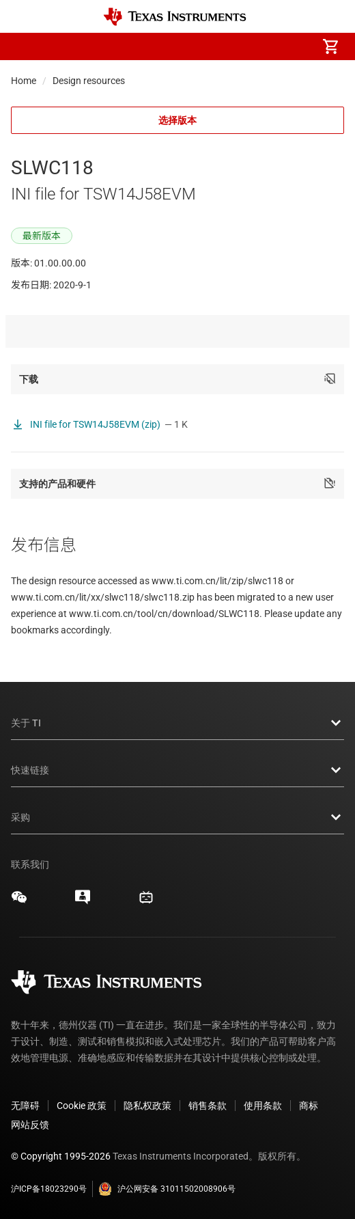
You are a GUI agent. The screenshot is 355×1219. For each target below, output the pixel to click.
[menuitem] (216, 46)
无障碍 (25, 1105)
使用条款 (263, 1105)
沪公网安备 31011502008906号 (167, 1189)
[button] (24, 46)
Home (23, 80)
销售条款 (207, 1105)
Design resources (89, 80)
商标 (308, 1105)
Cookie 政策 (81, 1105)
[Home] (174, 17)
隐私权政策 (147, 1105)
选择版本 (177, 120)
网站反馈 (30, 1124)
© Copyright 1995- (61, 1156)
